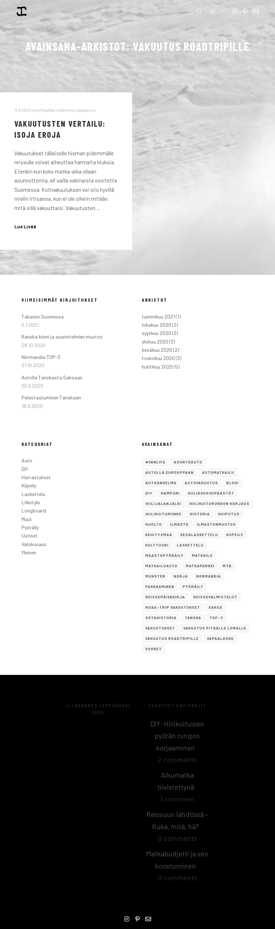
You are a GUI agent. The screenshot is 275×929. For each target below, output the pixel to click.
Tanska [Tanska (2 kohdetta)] (193, 618)
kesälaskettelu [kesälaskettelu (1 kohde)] (199, 534)
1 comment (177, 798)
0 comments (177, 838)
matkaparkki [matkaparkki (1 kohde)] (200, 566)
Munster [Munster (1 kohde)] (155, 576)
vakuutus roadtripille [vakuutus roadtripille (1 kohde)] (172, 638)
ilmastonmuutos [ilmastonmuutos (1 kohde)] (216, 524)
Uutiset (29, 535)
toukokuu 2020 (158, 358)
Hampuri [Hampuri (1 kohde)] (170, 493)
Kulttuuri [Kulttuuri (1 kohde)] (157, 545)
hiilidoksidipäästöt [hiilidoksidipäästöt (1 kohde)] (211, 493)
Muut (26, 519)
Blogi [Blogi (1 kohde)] (232, 483)
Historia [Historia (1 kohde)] (200, 514)
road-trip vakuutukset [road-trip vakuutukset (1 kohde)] (172, 607)
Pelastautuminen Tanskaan (51, 397)
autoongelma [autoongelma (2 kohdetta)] (161, 483)
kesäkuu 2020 (157, 350)
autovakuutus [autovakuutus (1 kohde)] (201, 483)
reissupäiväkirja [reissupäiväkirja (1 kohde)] (165, 597)
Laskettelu (33, 494)
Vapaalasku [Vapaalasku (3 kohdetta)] (220, 638)
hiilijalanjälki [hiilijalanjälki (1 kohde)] (163, 503)
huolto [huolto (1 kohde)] (153, 524)
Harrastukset (36, 477)
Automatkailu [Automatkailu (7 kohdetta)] (218, 472)
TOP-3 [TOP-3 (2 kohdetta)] (216, 618)
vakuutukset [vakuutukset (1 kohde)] (160, 628)
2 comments (177, 759)
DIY (24, 469)
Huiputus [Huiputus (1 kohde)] (229, 514)
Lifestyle (30, 502)
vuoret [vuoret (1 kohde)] (153, 649)
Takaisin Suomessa (42, 316)
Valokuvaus (33, 544)
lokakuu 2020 (156, 325)
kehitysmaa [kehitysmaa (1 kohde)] (158, 534)
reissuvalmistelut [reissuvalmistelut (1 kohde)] (215, 597)
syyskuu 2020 (156, 333)
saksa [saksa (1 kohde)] (215, 607)
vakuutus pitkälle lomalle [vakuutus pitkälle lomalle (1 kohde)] (214, 628)
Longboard (33, 510)
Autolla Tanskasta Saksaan (51, 377)
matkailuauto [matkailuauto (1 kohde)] (161, 566)
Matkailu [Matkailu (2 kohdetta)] (202, 555)
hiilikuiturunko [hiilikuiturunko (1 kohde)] (163, 514)
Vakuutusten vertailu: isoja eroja (60, 129)
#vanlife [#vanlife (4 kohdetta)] (155, 462)
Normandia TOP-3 (40, 357)
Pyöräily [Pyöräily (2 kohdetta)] (193, 586)
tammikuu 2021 (158, 316)
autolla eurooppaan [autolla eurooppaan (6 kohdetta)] (169, 472)
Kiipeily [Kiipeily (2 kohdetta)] (234, 534)
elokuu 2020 (155, 342)
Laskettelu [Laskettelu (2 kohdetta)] (190, 545)
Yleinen (28, 552)
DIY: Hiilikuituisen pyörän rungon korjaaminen (177, 735)
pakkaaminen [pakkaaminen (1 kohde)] (159, 586)
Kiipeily (28, 485)
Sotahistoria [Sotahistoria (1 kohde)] (161, 618)
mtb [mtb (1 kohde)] (227, 566)
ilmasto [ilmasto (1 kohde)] (179, 524)
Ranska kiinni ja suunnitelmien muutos (61, 337)
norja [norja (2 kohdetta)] (181, 576)
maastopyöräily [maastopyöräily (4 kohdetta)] (164, 555)
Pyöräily (30, 527)
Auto (26, 460)
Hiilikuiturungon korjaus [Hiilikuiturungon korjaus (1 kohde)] (219, 503)
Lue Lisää (25, 226)
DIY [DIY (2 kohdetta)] (149, 493)
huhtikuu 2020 (157, 367)
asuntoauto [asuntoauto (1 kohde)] (188, 462)
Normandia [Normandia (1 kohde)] (208, 576)
